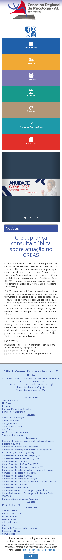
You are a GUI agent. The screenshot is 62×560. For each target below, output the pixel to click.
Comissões (31, 78)
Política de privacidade (32, 549)
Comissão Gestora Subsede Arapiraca (20, 499)
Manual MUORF (9, 519)
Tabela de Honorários (12, 435)
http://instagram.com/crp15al (31, 390)
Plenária (6, 406)
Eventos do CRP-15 (11, 504)
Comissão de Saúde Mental (15, 487)
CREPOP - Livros (10, 510)
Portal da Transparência (31, 125)
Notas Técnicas (9, 516)
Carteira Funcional (10, 420)
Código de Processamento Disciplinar (20, 528)
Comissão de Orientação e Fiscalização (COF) (23, 467)
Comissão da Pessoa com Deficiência (20, 446)
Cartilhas (6, 525)
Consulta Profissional (12, 426)
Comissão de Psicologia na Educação (19, 478)
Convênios (7, 429)
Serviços (31, 62)
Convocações (8, 533)
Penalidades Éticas (11, 531)
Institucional (31, 46)
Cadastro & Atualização (13, 417)
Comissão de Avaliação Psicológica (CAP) (21, 455)
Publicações (31, 142)
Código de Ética (9, 423)
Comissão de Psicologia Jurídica (17, 475)
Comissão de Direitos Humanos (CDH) (20, 458)
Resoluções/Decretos (12, 513)
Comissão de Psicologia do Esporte (19, 472)
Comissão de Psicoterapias (15, 484)
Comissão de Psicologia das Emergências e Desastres (27, 470)
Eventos (31, 94)
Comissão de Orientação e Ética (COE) (20, 464)
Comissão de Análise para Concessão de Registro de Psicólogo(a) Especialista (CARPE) (27, 451)
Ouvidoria (31, 110)
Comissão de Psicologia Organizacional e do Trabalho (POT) (30, 481)
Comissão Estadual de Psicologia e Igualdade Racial (26, 490)
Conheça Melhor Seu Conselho (16, 409)
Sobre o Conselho (10, 400)
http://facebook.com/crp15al (31, 387)
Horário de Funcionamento (15, 432)
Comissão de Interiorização (15, 461)
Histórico (6, 403)
